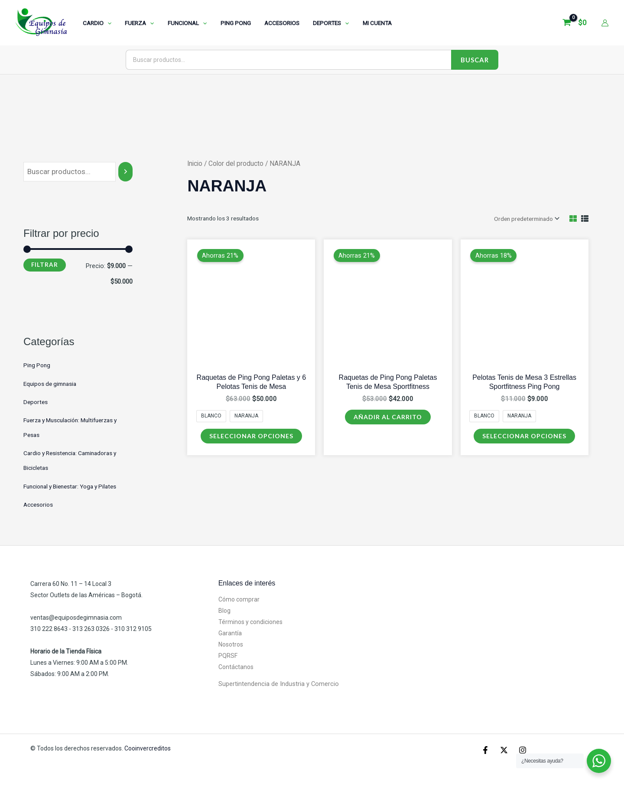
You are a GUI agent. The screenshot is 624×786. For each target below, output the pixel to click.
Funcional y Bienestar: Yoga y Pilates (69, 486)
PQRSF (227, 655)
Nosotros (230, 644)
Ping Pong (36, 365)
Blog (224, 610)
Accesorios (38, 504)
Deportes (35, 401)
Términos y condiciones (250, 621)
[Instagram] (522, 750)
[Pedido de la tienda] (526, 218)
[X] (504, 750)
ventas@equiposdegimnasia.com (76, 617)
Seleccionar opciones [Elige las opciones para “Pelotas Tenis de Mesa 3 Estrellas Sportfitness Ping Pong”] (524, 436)
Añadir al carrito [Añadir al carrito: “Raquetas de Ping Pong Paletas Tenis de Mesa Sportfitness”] (388, 416)
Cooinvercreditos (148, 748)
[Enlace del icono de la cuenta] (605, 23)
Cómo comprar (239, 599)
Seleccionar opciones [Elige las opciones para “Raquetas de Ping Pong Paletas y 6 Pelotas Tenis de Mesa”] (251, 436)
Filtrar (44, 264)
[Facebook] (485, 750)
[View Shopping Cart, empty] (575, 23)
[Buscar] (125, 171)
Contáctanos (236, 666)
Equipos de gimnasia (49, 383)
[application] (106, 22)
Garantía (230, 633)
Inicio (194, 163)
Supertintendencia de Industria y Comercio (278, 684)
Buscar (475, 60)
